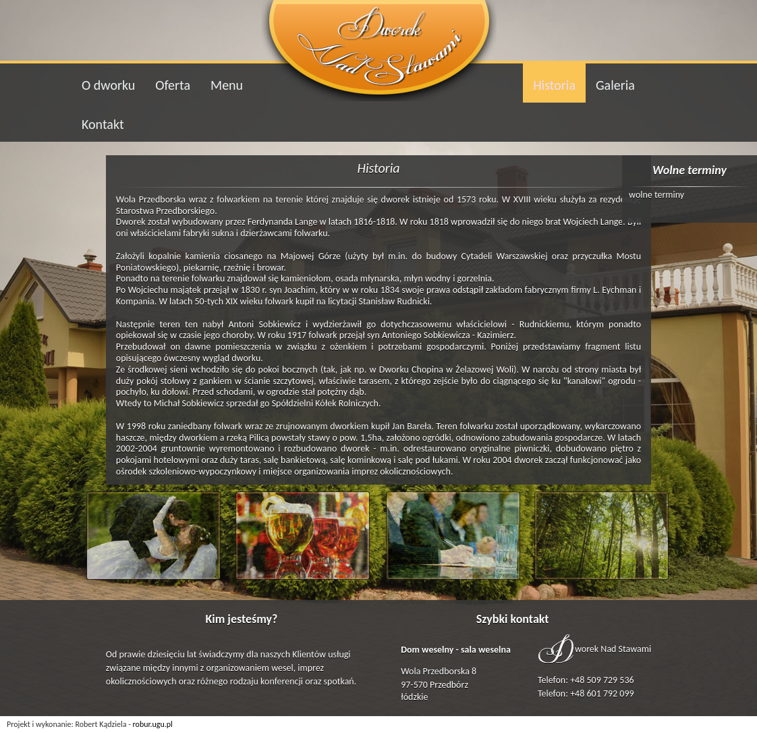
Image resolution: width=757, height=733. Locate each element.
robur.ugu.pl (153, 724)
